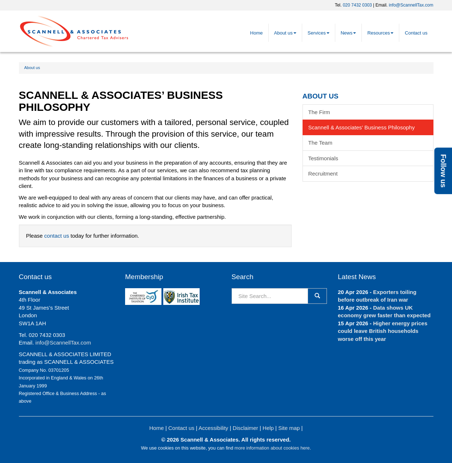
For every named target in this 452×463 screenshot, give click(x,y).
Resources (380, 33)
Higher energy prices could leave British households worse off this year (382, 331)
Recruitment (323, 173)
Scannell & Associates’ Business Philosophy (361, 127)
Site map (289, 428)
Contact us (416, 33)
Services (318, 33)
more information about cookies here (272, 448)
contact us (56, 236)
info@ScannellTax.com (411, 5)
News (348, 33)
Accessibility (213, 428)
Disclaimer (245, 428)
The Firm (319, 112)
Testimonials (323, 158)
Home (256, 33)
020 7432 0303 (357, 5)
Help (268, 428)
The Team (320, 143)
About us (285, 33)
